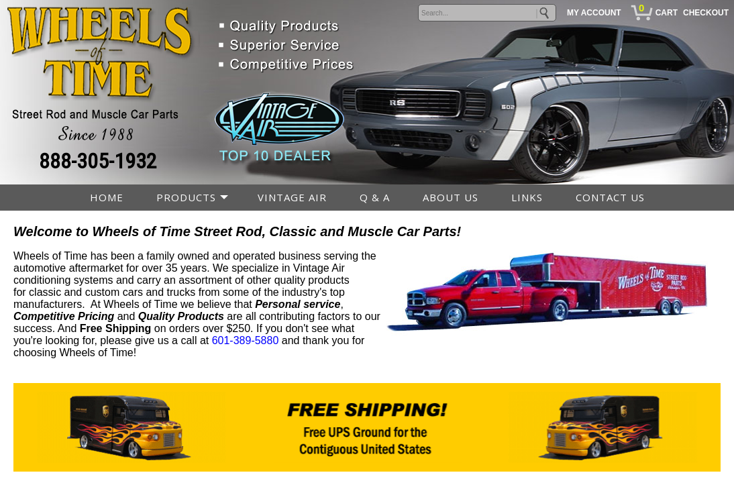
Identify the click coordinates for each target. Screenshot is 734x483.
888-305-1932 (98, 161)
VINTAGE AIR (292, 197)
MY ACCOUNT (594, 12)
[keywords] (487, 12)
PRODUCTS (186, 197)
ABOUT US (450, 197)
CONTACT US (610, 197)
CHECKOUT (706, 12)
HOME (106, 197)
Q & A (375, 197)
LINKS (527, 197)
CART (667, 12)
